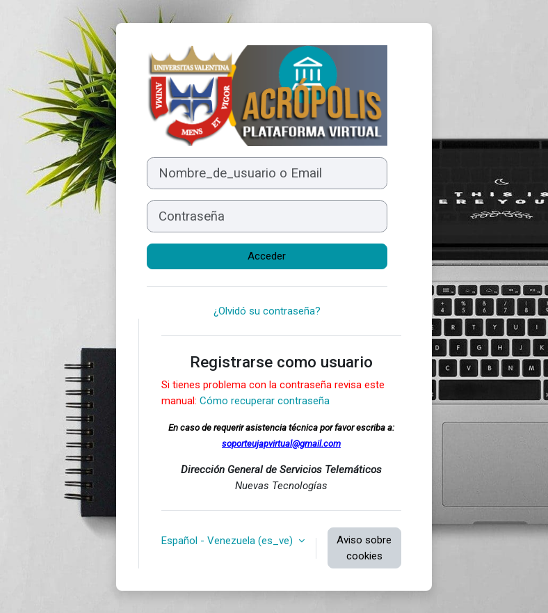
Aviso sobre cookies (364, 548)
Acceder (267, 256)
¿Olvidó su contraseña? (267, 311)
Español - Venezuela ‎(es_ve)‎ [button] (228, 540)
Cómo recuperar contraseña (265, 401)
